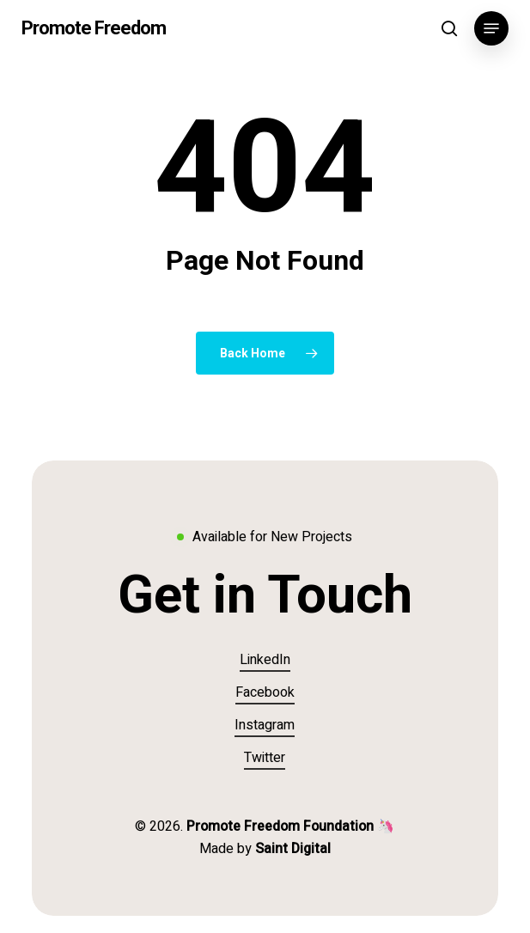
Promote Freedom (93, 28)
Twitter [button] (264, 757)
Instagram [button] (265, 725)
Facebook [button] (265, 692)
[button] (491, 28)
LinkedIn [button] (265, 659)
